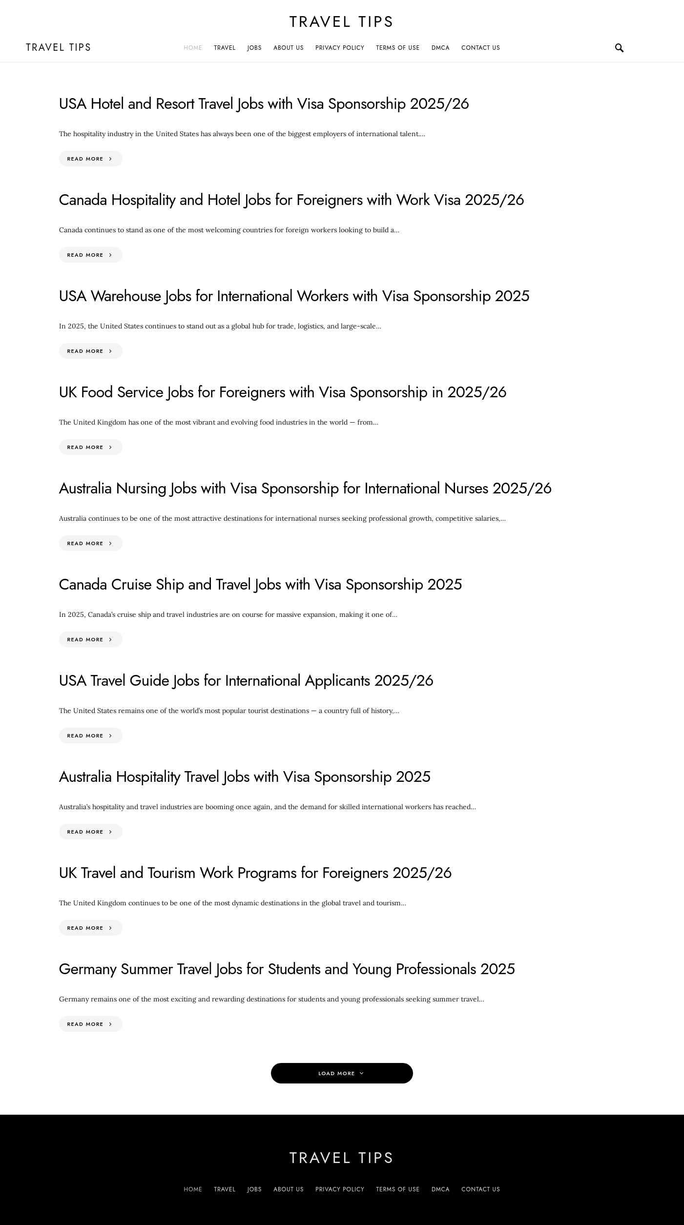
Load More (336, 1073)
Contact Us (480, 47)
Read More (85, 159)
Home (193, 47)
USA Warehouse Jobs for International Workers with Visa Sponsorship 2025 (294, 296)
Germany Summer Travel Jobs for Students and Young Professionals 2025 (287, 969)
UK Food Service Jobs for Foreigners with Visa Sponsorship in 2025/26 (283, 392)
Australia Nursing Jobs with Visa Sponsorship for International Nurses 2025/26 (305, 488)
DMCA (441, 47)
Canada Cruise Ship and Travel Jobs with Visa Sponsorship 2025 (260, 584)
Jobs (255, 47)
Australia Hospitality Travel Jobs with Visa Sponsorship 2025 (245, 776)
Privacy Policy (339, 47)
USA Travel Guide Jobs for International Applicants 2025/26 (246, 680)
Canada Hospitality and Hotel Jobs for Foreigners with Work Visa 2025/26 (291, 199)
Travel (225, 47)
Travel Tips (342, 21)
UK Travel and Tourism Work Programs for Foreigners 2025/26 (255, 872)
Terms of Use (398, 47)
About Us (288, 47)
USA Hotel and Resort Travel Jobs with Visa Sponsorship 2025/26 (264, 103)
